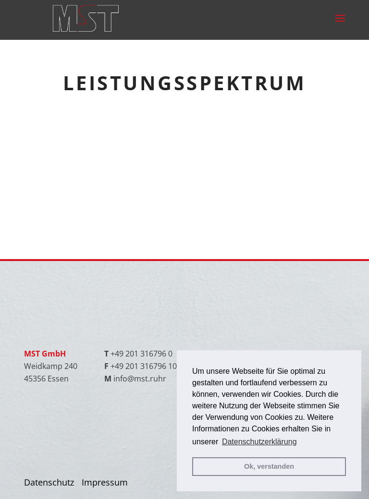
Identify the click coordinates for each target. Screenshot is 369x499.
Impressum (105, 482)
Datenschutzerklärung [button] (259, 442)
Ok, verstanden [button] (269, 466)
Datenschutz (49, 482)
